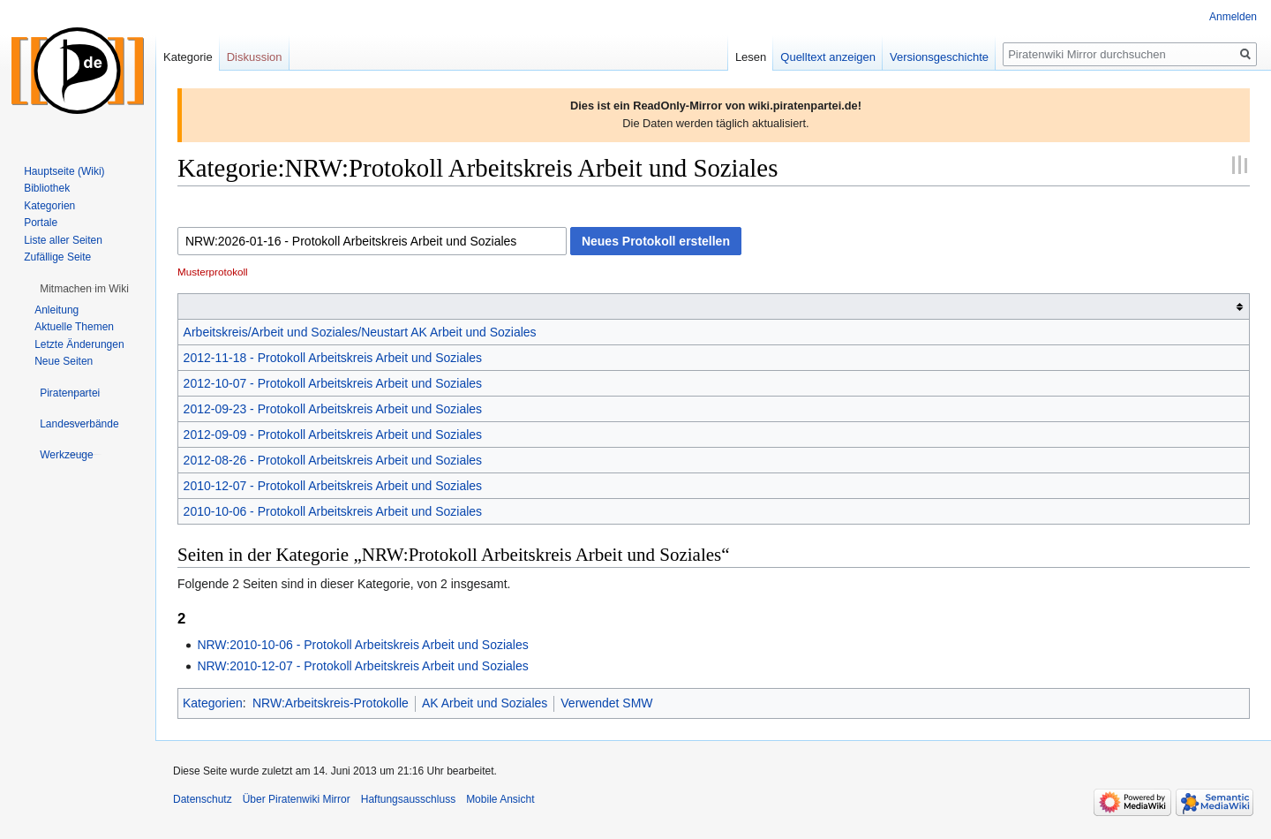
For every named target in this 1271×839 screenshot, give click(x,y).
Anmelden (1233, 17)
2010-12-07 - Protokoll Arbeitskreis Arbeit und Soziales (333, 486)
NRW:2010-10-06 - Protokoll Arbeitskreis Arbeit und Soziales (362, 645)
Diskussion (254, 57)
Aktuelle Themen (74, 327)
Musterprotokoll (212, 271)
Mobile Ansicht (500, 799)
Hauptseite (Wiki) (64, 171)
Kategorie (188, 57)
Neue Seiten (63, 361)
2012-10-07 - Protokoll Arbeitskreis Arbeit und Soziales (333, 383)
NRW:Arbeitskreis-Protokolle (330, 703)
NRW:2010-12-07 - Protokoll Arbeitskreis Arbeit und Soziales (362, 666)
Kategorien (213, 703)
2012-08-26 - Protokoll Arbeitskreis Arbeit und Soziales (333, 460)
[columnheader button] (714, 307)
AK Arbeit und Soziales (484, 703)
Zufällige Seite (57, 257)
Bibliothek (47, 188)
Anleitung (56, 310)
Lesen (750, 57)
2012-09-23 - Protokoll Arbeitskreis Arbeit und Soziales (333, 409)
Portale (40, 222)
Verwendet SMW (606, 703)
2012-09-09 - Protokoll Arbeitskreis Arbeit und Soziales (333, 434)
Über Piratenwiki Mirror (296, 799)
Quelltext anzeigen (828, 57)
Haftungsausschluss (408, 799)
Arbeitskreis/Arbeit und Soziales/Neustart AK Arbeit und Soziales (360, 332)
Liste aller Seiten (63, 240)
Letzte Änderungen (79, 344)
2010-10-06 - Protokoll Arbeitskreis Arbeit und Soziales (333, 511)
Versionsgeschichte (939, 57)
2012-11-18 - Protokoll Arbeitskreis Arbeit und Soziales (333, 358)
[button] (84, 289)
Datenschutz (202, 799)
